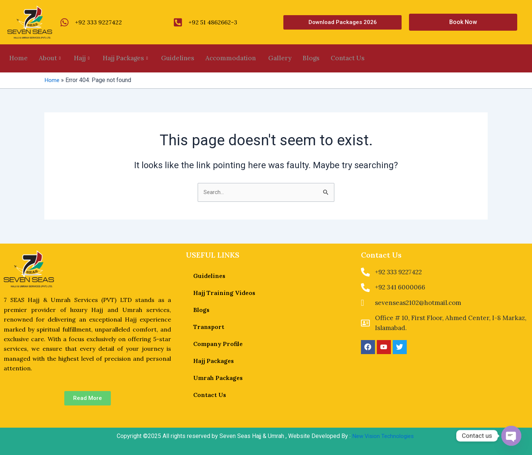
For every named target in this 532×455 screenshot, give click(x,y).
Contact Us (348, 58)
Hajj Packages (125, 58)
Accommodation (231, 58)
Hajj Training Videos (224, 292)
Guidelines (177, 58)
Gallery (279, 58)
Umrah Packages (218, 377)
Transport (208, 326)
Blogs (311, 58)
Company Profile (218, 343)
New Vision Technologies (383, 435)
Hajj (81, 58)
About (50, 58)
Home (18, 58)
